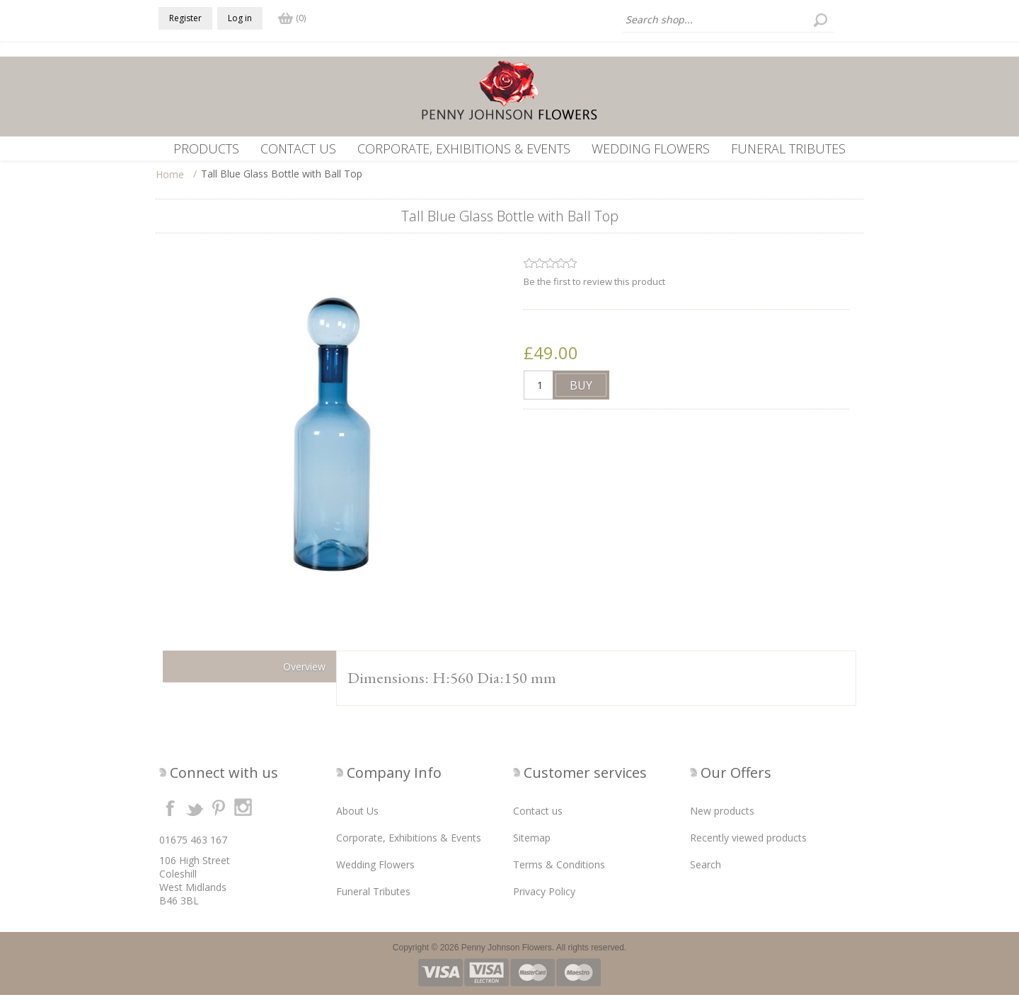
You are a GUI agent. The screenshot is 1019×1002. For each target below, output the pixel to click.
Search (705, 871)
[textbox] (728, 20)
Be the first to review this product (594, 288)
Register (185, 18)
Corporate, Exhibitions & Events (463, 148)
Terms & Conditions (559, 871)
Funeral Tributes (788, 148)
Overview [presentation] (304, 673)
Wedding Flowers (651, 148)
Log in (240, 18)
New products (722, 818)
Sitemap (532, 844)
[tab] (249, 673)
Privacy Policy (544, 898)
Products (206, 148)
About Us (357, 818)
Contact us (298, 148)
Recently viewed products (748, 844)
